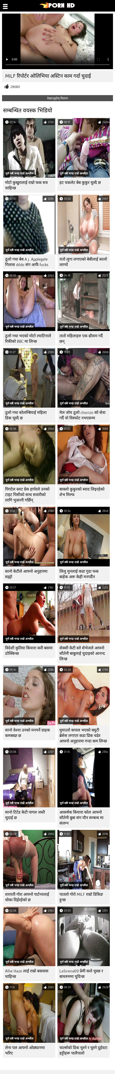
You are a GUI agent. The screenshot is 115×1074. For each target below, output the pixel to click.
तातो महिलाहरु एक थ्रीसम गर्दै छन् (81, 339)
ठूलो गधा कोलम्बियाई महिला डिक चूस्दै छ (26, 415)
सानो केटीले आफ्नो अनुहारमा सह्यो (26, 574)
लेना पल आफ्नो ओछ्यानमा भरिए (25, 1050)
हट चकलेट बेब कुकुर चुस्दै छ (80, 182)
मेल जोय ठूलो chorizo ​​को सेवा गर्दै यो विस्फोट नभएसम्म (82, 415)
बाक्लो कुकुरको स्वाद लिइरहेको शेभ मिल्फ (81, 492)
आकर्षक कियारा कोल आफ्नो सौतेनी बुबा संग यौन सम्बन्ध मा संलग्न (81, 818)
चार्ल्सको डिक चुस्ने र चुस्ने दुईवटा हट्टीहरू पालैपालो (83, 1050)
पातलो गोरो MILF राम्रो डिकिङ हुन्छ (81, 897)
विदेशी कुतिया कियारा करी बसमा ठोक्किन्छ (29, 651)
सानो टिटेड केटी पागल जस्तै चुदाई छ (25, 815)
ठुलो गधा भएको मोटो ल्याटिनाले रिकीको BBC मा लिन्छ (28, 339)
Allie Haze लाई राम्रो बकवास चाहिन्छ (26, 974)
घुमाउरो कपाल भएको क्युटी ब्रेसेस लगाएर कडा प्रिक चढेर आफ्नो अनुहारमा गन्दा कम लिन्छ (83, 735)
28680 (15, 87)
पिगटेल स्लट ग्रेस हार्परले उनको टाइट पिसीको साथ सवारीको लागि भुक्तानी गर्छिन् (27, 495)
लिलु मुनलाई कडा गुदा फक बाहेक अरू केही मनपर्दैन (79, 574)
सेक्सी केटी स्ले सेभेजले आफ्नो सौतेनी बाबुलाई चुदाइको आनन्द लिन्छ (82, 653)
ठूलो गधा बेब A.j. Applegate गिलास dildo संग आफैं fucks (26, 262)
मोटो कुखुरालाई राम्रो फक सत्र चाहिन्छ (26, 185)
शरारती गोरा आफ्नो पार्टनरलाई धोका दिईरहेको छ (27, 897)
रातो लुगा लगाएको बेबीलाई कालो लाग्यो (83, 262)
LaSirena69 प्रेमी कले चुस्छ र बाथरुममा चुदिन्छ (81, 974)
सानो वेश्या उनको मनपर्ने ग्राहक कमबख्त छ (27, 733)
